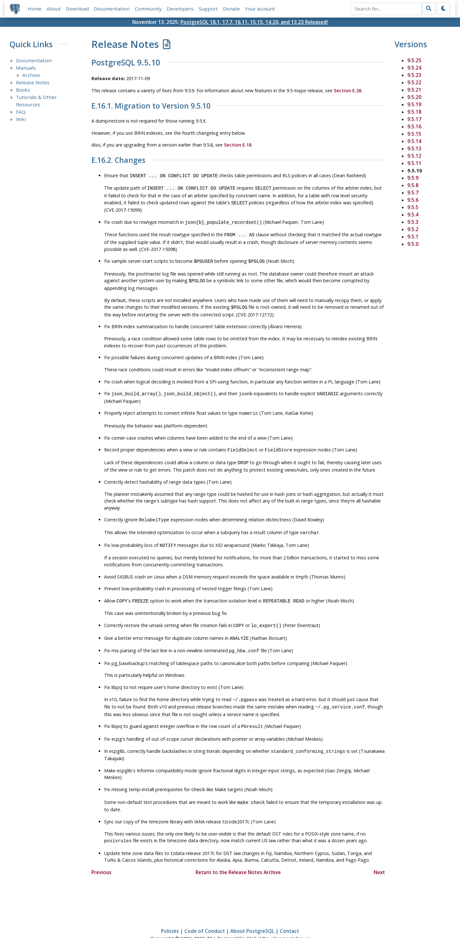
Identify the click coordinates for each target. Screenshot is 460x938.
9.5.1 (412, 236)
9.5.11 (414, 163)
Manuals (26, 67)
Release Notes (33, 82)
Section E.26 (347, 90)
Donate (231, 8)
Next (379, 855)
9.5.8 (412, 185)
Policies (170, 915)
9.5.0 (412, 244)
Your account (260, 8)
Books (23, 90)
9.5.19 (414, 104)
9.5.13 (414, 148)
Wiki (21, 119)
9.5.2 (412, 229)
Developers (180, 8)
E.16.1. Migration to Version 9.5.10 (151, 106)
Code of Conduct (204, 915)
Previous (101, 855)
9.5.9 (412, 178)
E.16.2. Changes (118, 160)
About (54, 8)
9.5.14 (414, 141)
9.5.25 (414, 60)
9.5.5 (412, 207)
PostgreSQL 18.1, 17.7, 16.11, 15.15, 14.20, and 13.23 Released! (254, 22)
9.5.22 (414, 82)
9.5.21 (414, 90)
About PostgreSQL (252, 915)
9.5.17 (414, 119)
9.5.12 (414, 156)
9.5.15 (414, 134)
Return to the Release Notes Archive (238, 855)
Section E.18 (237, 145)
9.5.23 (414, 75)
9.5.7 (412, 192)
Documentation (112, 8)
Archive (31, 75)
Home (34, 8)
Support (208, 8)
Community (148, 8)
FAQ (21, 112)
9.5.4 (412, 214)
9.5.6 (412, 200)
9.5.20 (414, 97)
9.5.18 (414, 112)
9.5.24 (414, 67)
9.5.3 (412, 222)
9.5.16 (414, 126)
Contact (289, 915)
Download (77, 8)
